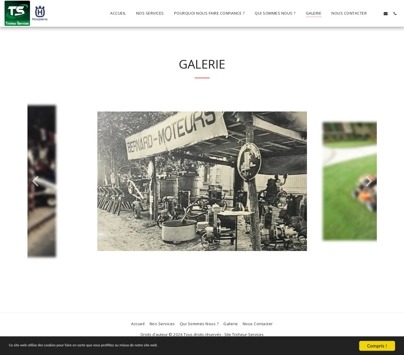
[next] (368, 181)
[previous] (36, 181)
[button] (376, 13)
